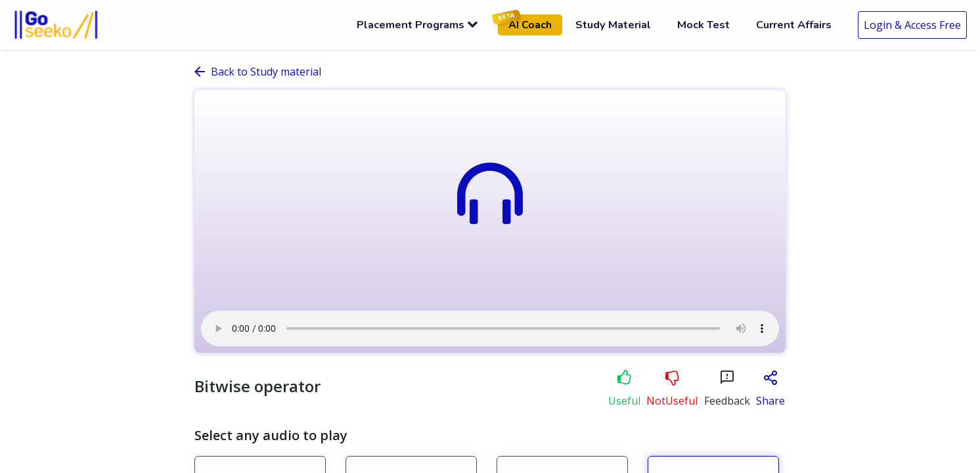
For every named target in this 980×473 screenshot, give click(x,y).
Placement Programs (417, 24)
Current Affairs (794, 24)
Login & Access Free (912, 25)
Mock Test (703, 24)
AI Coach (525, 23)
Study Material (613, 24)
